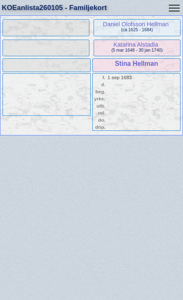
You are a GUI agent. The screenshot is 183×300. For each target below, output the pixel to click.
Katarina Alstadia (135, 44)
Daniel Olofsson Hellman (135, 24)
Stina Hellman (136, 63)
